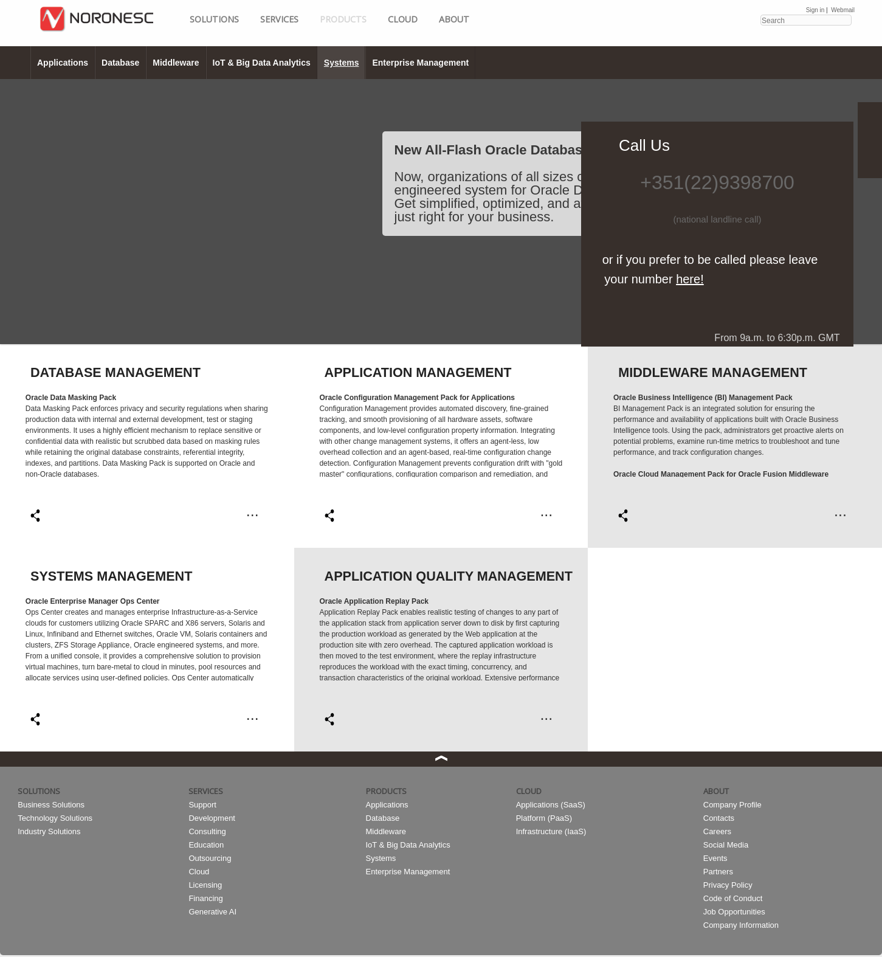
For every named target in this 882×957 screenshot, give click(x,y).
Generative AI (212, 911)
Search (842, 19)
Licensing (205, 885)
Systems (341, 62)
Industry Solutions (49, 831)
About (454, 19)
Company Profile (732, 804)
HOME (116, 30)
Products (343, 19)
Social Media (725, 844)
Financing (205, 898)
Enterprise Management (420, 62)
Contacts (718, 818)
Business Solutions (51, 804)
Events (715, 858)
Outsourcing (209, 858)
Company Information (741, 925)
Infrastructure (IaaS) (551, 831)
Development (211, 818)
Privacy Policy (728, 885)
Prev (6, 210)
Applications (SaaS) (550, 804)
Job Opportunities (734, 911)
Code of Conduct (733, 898)
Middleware (176, 62)
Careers (717, 831)
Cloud (403, 19)
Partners (718, 871)
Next (876, 210)
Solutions (214, 19)
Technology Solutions (55, 818)
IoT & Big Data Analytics (262, 62)
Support (202, 804)
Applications (62, 62)
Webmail (843, 10)
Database (120, 62)
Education (206, 844)
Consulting (207, 831)
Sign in (815, 10)
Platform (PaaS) (544, 818)
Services (279, 19)
